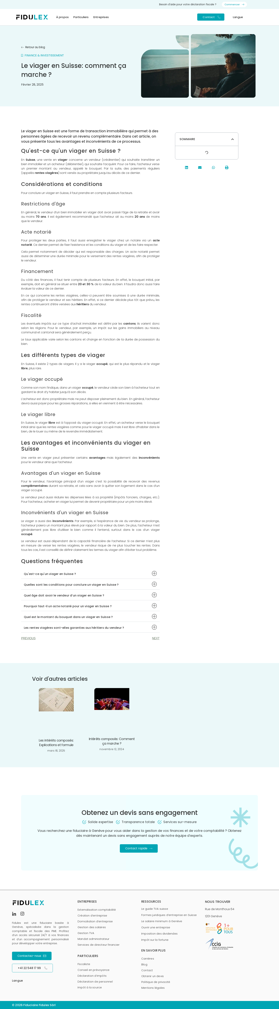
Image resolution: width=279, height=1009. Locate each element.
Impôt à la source (90, 987)
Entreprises (101, 17)
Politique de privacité (155, 982)
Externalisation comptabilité (97, 910)
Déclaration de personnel (95, 981)
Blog (144, 964)
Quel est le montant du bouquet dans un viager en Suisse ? (68, 617)
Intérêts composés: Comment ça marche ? (112, 741)
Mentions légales (153, 988)
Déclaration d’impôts (92, 976)
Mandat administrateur (93, 939)
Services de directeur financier (98, 945)
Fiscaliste (84, 964)
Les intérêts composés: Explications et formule (56, 742)
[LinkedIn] (15, 913)
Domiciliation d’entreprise (95, 921)
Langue (238, 17)
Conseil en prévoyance (93, 970)
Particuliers (81, 17)
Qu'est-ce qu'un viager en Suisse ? (50, 574)
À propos (62, 17)
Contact (147, 970)
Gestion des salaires (92, 927)
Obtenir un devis (152, 976)
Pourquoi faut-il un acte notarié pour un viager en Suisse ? (68, 606)
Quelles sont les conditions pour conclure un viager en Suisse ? (71, 585)
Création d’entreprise (92, 915)
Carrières (147, 958)
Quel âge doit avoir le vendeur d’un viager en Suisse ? (64, 595)
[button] (90, 573)
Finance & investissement (44, 55)
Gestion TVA (86, 933)
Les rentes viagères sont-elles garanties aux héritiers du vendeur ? (74, 628)
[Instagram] (23, 913)
